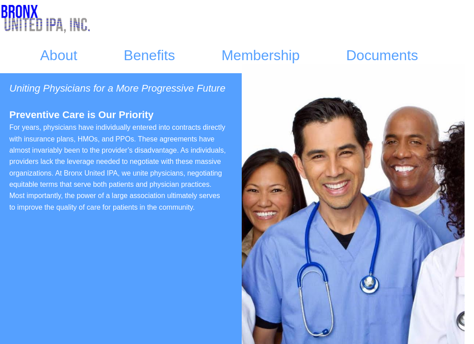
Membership (260, 55)
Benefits (149, 55)
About (58, 55)
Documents (382, 55)
